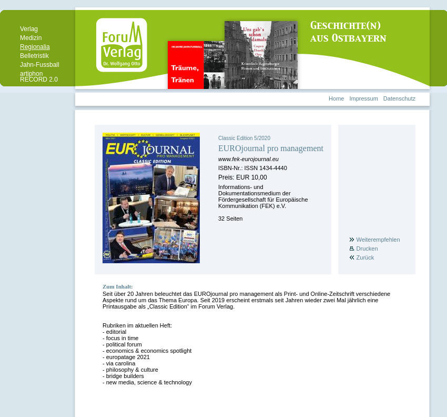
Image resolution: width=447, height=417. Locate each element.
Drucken (367, 248)
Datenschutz (399, 98)
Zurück (365, 257)
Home (336, 98)
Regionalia (35, 47)
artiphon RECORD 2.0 (39, 76)
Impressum (363, 98)
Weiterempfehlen (378, 239)
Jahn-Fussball (39, 64)
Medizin (31, 38)
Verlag (29, 29)
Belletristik (34, 55)
